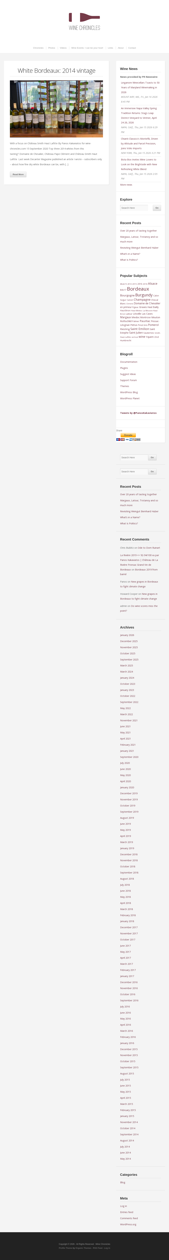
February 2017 (128, 970)
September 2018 (129, 872)
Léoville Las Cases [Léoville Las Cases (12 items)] (143, 313)
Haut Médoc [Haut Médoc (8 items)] (136, 310)
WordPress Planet (130, 398)
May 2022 (125, 708)
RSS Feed (97, 1248)
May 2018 (125, 896)
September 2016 (129, 1000)
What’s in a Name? (130, 253)
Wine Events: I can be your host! (87, 48)
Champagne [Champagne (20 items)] (142, 300)
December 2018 (128, 854)
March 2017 (126, 963)
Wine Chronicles (84, 21)
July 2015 (125, 1079)
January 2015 (127, 1116)
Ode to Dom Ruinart (149, 547)
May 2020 (125, 775)
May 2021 (125, 732)
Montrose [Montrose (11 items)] (145, 317)
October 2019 (127, 805)
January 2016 (127, 1043)
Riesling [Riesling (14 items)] (125, 329)
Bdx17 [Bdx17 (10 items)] (123, 289)
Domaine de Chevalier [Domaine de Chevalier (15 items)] (147, 303)
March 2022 (126, 714)
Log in (123, 1206)
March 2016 (126, 1030)
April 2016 (125, 1024)
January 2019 (127, 848)
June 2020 (125, 769)
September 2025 (129, 659)
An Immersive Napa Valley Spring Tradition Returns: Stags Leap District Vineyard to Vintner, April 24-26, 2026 (139, 115)
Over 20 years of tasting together (138, 230)
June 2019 (125, 823)
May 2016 (125, 1018)
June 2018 (125, 890)
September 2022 (129, 702)
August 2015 (127, 1073)
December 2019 (128, 793)
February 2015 (128, 1110)
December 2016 (128, 982)
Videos (63, 48)
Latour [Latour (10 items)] (129, 313)
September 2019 (129, 811)
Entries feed (126, 1212)
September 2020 (129, 757)
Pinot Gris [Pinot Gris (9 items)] (142, 325)
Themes (124, 386)
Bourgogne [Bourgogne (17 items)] (127, 295)
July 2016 (125, 1006)
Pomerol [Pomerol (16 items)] (153, 325)
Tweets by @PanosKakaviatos (138, 412)
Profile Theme (65, 1248)
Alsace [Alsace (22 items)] (152, 283)
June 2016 (125, 1012)
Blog (122, 1182)
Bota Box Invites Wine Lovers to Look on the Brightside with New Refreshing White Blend (139, 164)
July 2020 (125, 762)
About (121, 48)
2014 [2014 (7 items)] (130, 284)
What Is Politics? (129, 259)
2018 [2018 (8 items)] (145, 284)
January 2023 (127, 690)
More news (126, 184)
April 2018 (125, 903)
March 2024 (126, 671)
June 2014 (125, 1152)
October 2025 (127, 653)
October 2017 (127, 939)
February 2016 (128, 1037)
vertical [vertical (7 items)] (135, 337)
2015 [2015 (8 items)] (134, 284)
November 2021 (129, 720)
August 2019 (127, 817)
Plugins (124, 367)
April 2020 (125, 781)
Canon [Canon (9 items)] (130, 300)
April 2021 (125, 738)
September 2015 (129, 1067)
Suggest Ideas (128, 374)
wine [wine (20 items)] (142, 337)
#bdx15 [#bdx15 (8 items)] (123, 284)
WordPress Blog (129, 392)
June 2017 (125, 945)
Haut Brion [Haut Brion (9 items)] (125, 310)
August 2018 (127, 878)
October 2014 (127, 1128)
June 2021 (125, 726)
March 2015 (126, 1104)
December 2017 (128, 927)
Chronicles (38, 48)
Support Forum (128, 380)
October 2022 (127, 695)
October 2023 (127, 683)
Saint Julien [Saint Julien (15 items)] (136, 332)
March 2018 (126, 909)
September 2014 (129, 1134)
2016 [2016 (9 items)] (139, 283)
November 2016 (129, 988)
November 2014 (129, 1122)
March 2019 (126, 842)
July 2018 (125, 884)
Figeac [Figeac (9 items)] (135, 307)
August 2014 (127, 1140)
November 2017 (129, 933)
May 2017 (125, 951)
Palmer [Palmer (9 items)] (135, 321)
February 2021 (128, 744)
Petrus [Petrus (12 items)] (133, 324)
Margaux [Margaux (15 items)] (125, 317)
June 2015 (125, 1085)
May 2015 (125, 1091)
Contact (132, 48)
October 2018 (127, 866)
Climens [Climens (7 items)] (129, 304)
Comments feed (129, 1218)
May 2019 (125, 829)
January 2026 (127, 635)
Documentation (128, 361)
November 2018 (129, 860)
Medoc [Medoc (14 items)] (136, 317)
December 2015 (128, 1049)
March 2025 (126, 665)
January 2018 (127, 921)
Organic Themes (83, 1248)
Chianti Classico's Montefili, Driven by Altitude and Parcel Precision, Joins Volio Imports (139, 143)
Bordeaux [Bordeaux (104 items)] (138, 288)
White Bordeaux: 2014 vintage (56, 70)
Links (110, 48)
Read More (18, 174)
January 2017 (127, 976)
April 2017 (125, 957)
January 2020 (127, 787)
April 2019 (125, 836)
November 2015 (129, 1055)
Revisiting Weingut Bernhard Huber (139, 247)
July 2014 (125, 1146)
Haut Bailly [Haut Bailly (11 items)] (153, 307)
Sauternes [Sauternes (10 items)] (148, 332)
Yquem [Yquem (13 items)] (150, 336)
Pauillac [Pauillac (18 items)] (145, 321)
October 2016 (127, 994)
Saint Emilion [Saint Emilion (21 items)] (139, 329)
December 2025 (128, 641)
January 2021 (127, 750)
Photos (51, 48)
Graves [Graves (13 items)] (143, 307)
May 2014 (125, 1158)
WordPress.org (128, 1224)
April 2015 (125, 1097)
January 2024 (127, 677)
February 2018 (128, 915)
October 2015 (127, 1061)
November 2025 (129, 647)
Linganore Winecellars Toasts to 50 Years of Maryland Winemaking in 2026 (140, 87)
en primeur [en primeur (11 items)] (126, 307)
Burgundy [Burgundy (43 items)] (144, 295)
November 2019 (129, 799)
